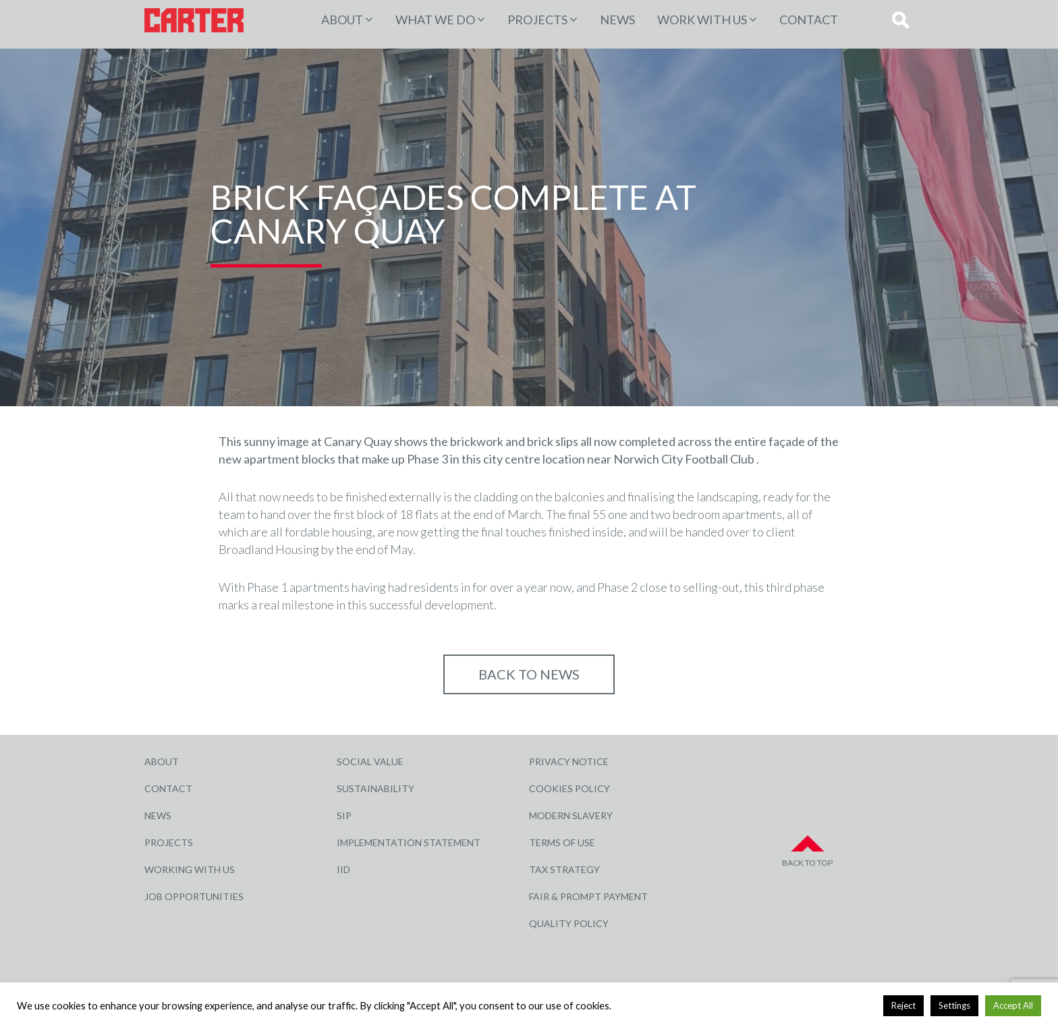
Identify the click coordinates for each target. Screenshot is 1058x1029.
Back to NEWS (529, 674)
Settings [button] (954, 1005)
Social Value (370, 761)
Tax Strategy (564, 869)
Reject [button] (903, 1005)
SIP (344, 815)
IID (343, 869)
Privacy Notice (569, 761)
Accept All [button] (1013, 1005)
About (342, 19)
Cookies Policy (569, 788)
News (617, 19)
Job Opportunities (194, 896)
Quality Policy (569, 923)
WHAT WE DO (435, 19)
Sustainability (375, 788)
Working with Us (189, 869)
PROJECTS (537, 19)
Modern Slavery (571, 815)
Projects (168, 842)
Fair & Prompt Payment (588, 896)
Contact (808, 19)
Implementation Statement (408, 842)
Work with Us (702, 19)
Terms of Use (562, 842)
